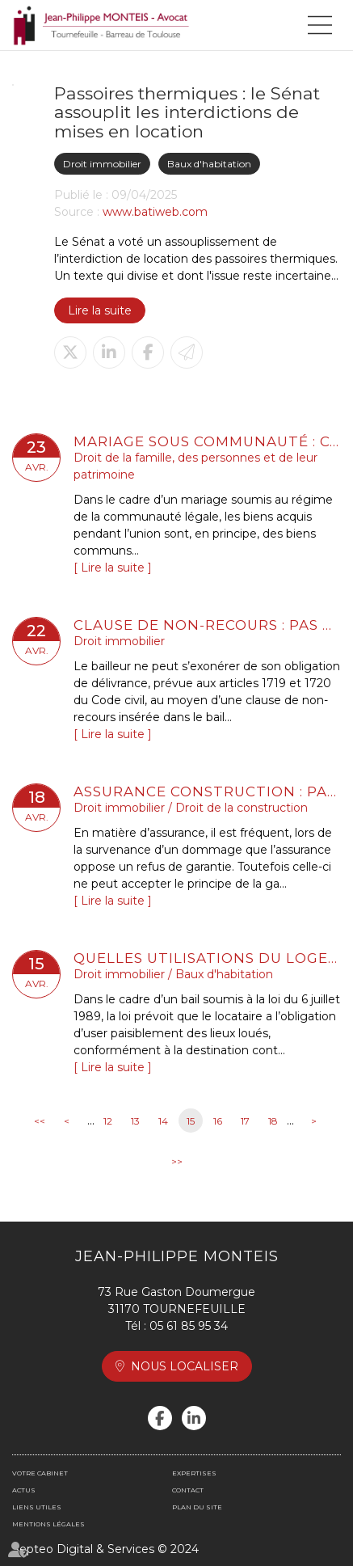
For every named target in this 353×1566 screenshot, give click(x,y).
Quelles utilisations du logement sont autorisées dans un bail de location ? (207, 958)
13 (135, 1121)
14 (163, 1121)
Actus (24, 1490)
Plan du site (197, 1507)
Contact (188, 1490)
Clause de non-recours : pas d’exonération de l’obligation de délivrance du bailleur (207, 625)
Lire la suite (100, 310)
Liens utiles (36, 1507)
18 (273, 1121)
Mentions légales (48, 1524)
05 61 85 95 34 (188, 1326)
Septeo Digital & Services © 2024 (105, 1549)
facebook (160, 1418)
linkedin (194, 1418)
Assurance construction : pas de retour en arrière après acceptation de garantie (207, 791)
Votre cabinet (40, 1473)
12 (107, 1121)
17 (245, 1121)
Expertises (194, 1473)
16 (217, 1121)
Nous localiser (184, 1366)
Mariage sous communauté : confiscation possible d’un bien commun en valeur (207, 441)
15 (191, 1121)
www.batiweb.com (155, 212)
